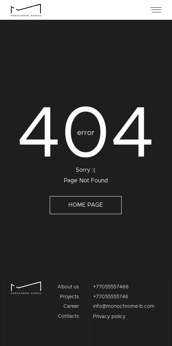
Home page (85, 205)
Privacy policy (109, 316)
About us (68, 287)
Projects (69, 296)
